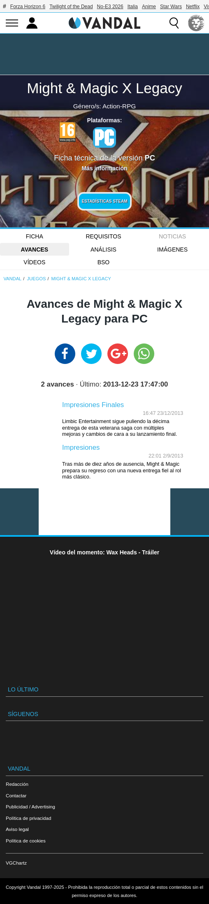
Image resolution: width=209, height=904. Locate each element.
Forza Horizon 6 (27, 6)
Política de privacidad (28, 818)
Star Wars (171, 6)
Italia (133, 6)
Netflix (193, 6)
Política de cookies (26, 840)
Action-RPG (119, 106)
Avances (34, 249)
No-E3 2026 (110, 6)
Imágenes (172, 249)
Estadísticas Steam (104, 201)
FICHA (34, 236)
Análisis (103, 249)
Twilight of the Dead (71, 6)
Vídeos (34, 262)
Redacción (17, 784)
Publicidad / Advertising (30, 806)
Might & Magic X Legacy (104, 88)
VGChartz (16, 862)
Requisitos (103, 236)
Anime (149, 6)
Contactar (16, 795)
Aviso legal (17, 829)
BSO (104, 262)
